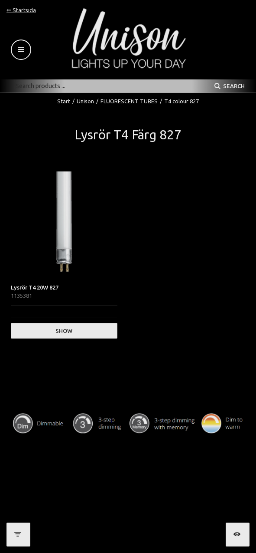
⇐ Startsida (21, 10)
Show (63, 331)
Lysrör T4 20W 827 (34, 287)
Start (63, 101)
